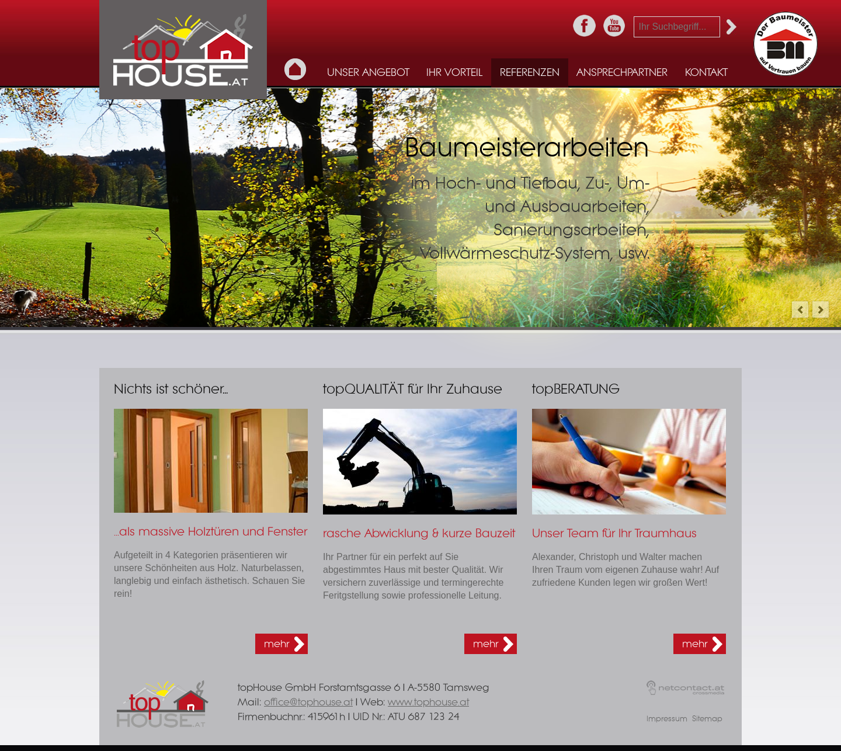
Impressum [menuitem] (667, 719)
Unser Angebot (368, 73)
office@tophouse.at (308, 702)
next (820, 309)
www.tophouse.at (428, 702)
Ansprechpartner (622, 73)
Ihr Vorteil (454, 73)
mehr (276, 644)
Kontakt (706, 73)
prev (800, 309)
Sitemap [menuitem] (707, 719)
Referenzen (529, 73)
